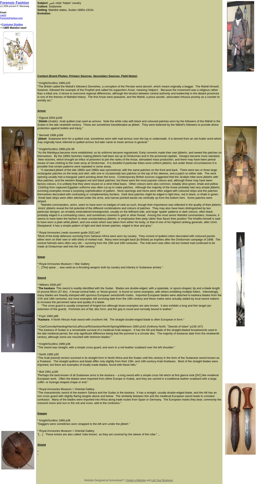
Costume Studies (12, 24)
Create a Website (136, 480)
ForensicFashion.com (11, 18)
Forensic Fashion (14, 3)
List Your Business (162, 480)
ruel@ (3, 15)
